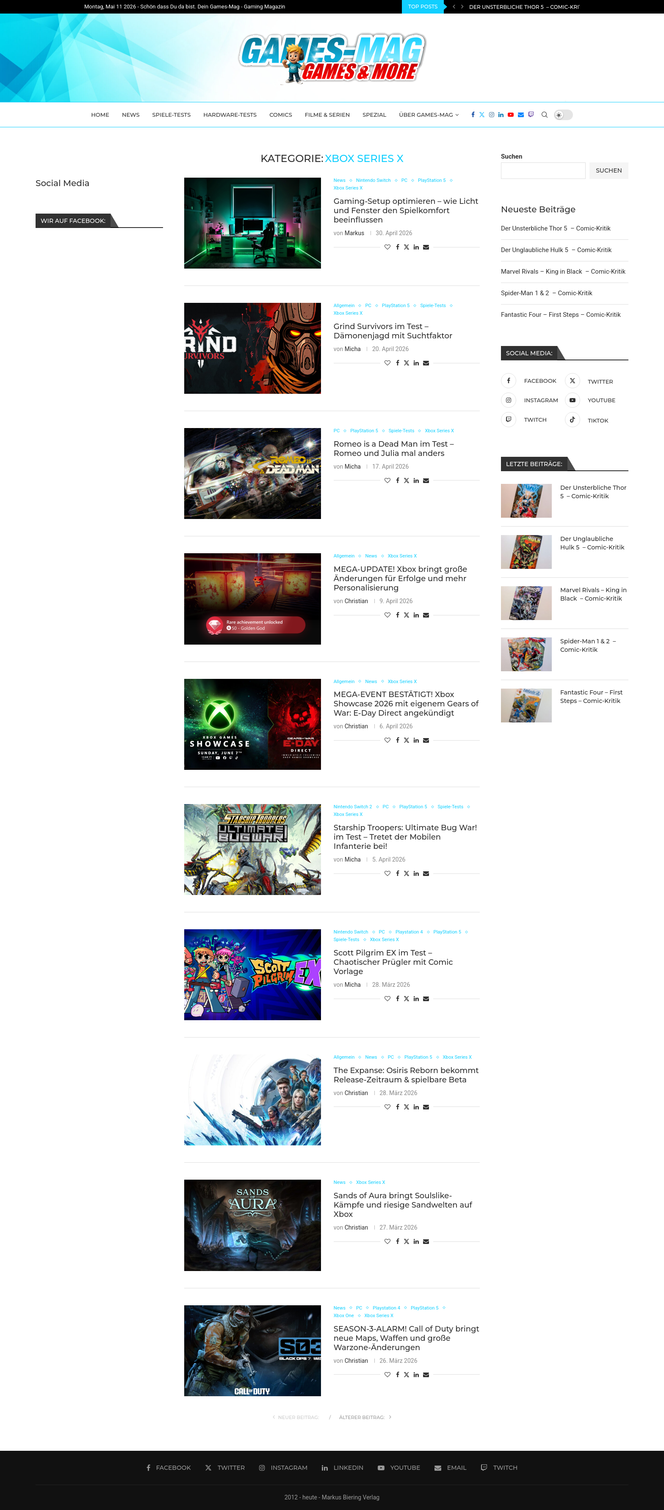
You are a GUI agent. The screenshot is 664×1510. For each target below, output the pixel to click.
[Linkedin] (501, 114)
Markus (355, 234)
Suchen (511, 156)
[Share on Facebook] (397, 248)
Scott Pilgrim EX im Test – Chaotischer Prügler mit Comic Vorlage (393, 964)
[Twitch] (531, 114)
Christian (356, 602)
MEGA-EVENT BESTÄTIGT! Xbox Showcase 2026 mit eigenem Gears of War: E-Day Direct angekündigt (406, 705)
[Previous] (454, 7)
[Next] (462, 7)
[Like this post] (387, 248)
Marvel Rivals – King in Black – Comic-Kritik (563, 271)
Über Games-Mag (426, 114)
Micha (353, 350)
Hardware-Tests (230, 114)
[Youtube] (511, 114)
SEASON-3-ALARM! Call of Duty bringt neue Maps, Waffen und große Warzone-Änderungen (406, 1340)
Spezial (374, 114)
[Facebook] (473, 114)
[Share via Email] (426, 248)
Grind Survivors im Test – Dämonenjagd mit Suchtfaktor (393, 333)
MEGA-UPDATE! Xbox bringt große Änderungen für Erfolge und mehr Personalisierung (401, 579)
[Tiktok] (595, 419)
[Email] (521, 114)
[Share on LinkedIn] (416, 248)
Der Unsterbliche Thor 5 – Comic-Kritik (528, 7)
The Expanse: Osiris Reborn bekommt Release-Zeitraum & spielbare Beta (406, 1084)
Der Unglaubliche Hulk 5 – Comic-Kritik (556, 250)
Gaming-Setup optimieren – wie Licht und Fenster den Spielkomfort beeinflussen (406, 212)
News (131, 114)
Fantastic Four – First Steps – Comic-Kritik (561, 314)
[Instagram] (491, 114)
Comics (280, 114)
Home (100, 114)
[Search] (544, 114)
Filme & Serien (327, 114)
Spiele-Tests (171, 114)
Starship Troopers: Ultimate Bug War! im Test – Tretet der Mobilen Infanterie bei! (405, 839)
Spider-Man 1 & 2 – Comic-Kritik (546, 293)
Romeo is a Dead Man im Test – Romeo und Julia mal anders (394, 449)
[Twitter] (482, 114)
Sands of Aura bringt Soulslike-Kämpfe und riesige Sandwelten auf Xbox (403, 1206)
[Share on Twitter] (406, 248)
